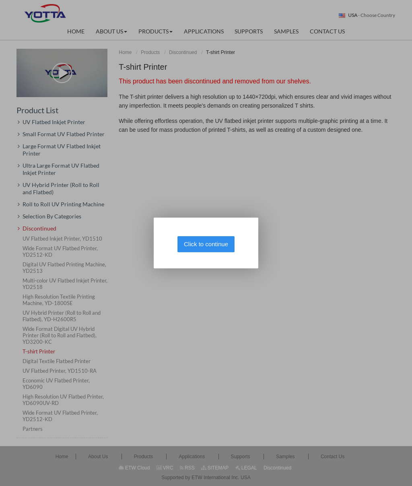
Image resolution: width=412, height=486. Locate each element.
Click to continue (206, 244)
